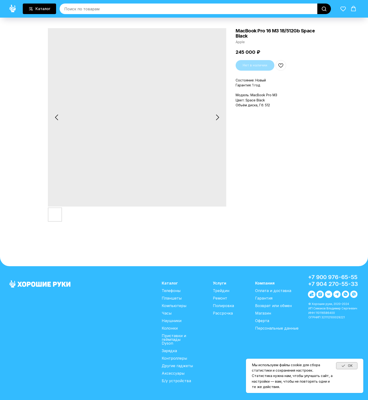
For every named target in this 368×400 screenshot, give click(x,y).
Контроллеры (174, 358)
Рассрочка (223, 313)
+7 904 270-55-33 (333, 284)
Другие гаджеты (177, 365)
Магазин (263, 313)
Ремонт (220, 298)
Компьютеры (174, 305)
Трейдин (221, 290)
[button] (343, 9)
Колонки (170, 328)
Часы (167, 313)
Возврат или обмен (273, 305)
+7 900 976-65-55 (332, 277)
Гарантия (263, 298)
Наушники (171, 320)
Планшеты (172, 298)
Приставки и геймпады (174, 337)
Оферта (262, 320)
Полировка (223, 305)
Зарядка (169, 350)
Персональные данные (277, 328)
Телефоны (171, 290)
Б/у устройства (176, 380)
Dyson (167, 343)
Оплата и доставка (273, 290)
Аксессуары (173, 373)
